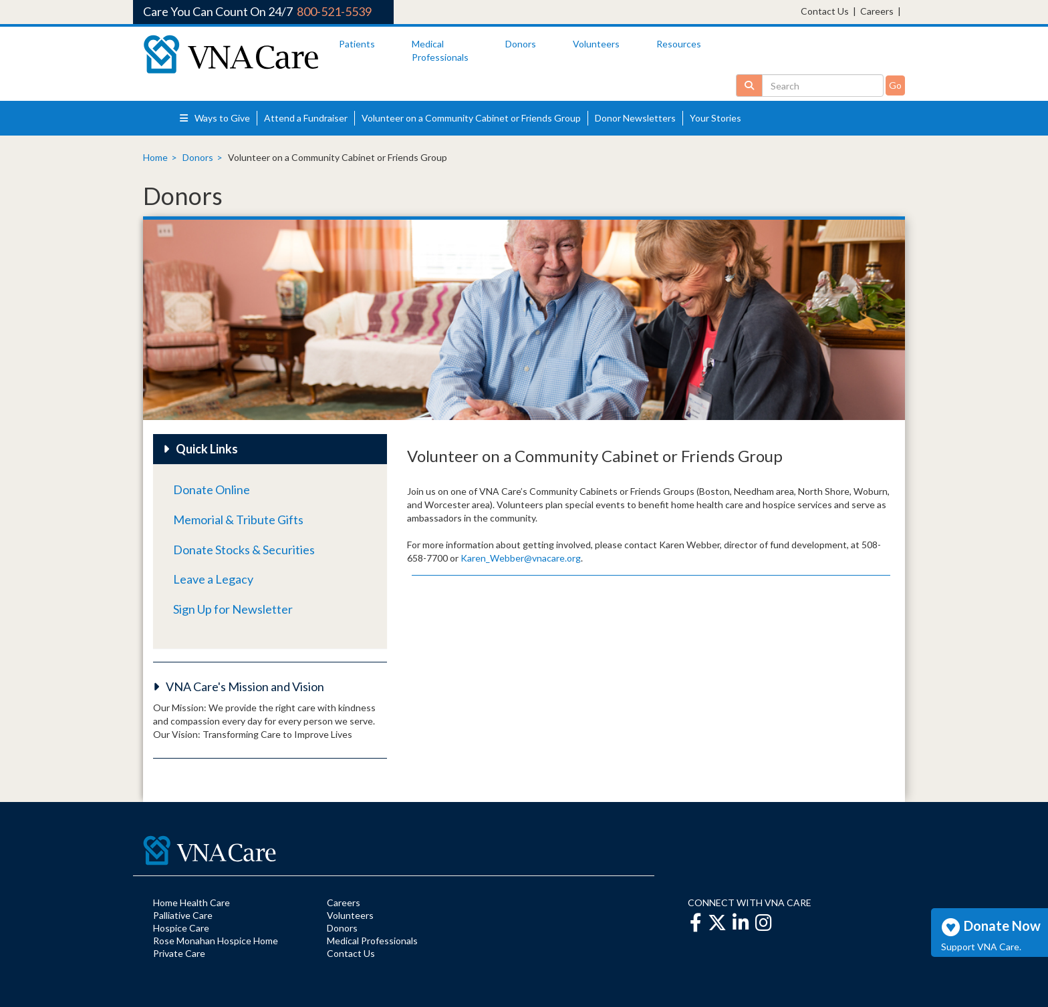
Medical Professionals (372, 940)
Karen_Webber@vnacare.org (521, 558)
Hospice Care (181, 928)
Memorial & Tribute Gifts (238, 519)
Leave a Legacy (213, 579)
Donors (520, 43)
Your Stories (715, 118)
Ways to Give (215, 118)
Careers (877, 11)
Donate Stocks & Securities (244, 549)
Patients (357, 43)
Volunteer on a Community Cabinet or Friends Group (471, 118)
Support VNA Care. (981, 946)
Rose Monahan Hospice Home (215, 940)
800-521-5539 (334, 11)
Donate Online (211, 489)
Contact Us (825, 11)
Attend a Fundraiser (306, 118)
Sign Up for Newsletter (233, 609)
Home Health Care (191, 902)
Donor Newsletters (635, 118)
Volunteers (596, 43)
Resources (678, 43)
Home (155, 157)
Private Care (179, 953)
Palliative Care (183, 915)
